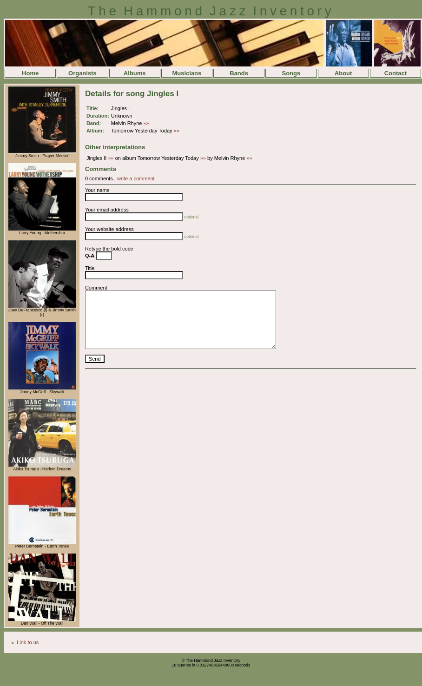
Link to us (28, 642)
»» (146, 123)
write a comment (136, 178)
